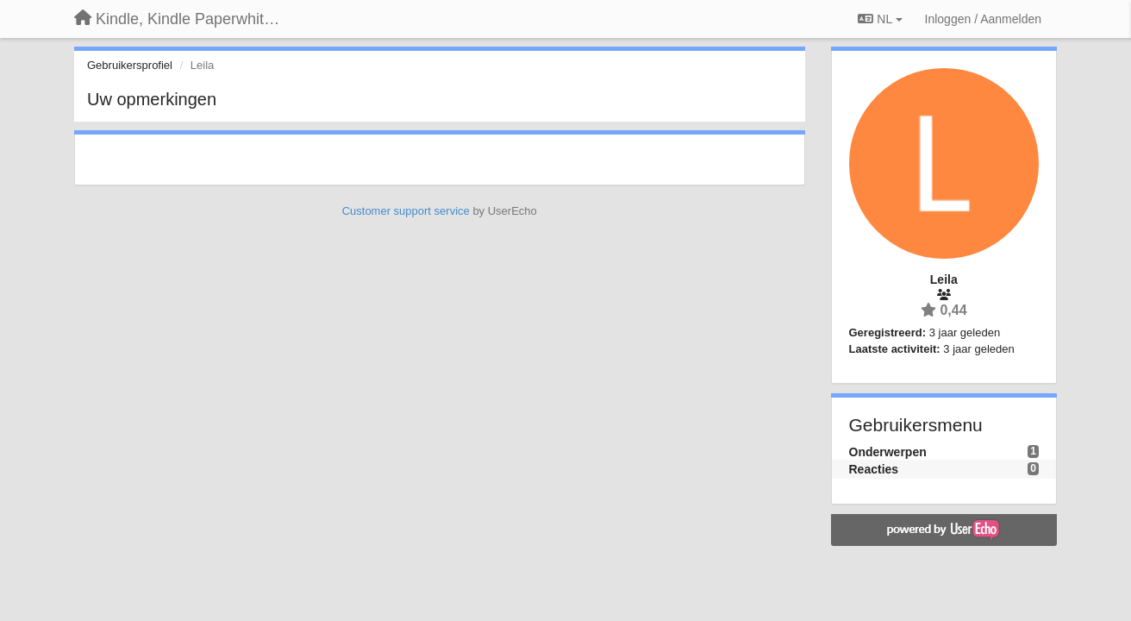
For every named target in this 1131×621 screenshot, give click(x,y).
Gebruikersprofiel (129, 65)
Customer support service (406, 210)
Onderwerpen (888, 452)
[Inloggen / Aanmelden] (983, 19)
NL (880, 19)
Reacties (874, 469)
